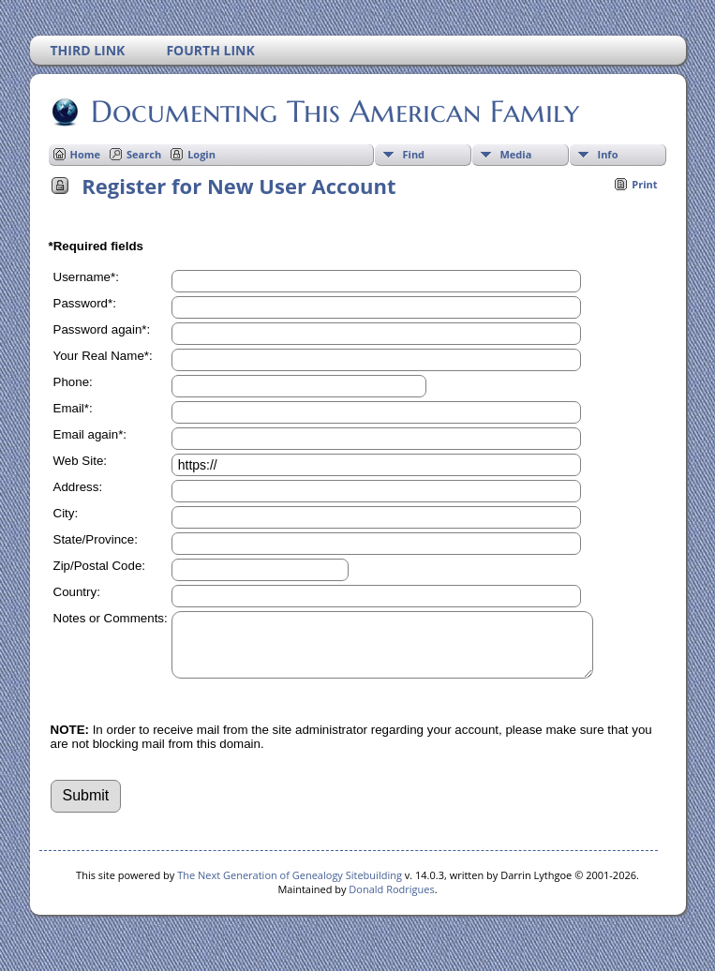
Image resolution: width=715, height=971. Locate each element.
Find (414, 154)
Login (201, 154)
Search (144, 154)
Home (85, 154)
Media (516, 154)
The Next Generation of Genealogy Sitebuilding (289, 886)
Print (644, 184)
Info (608, 154)
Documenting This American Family (333, 111)
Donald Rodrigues (391, 900)
